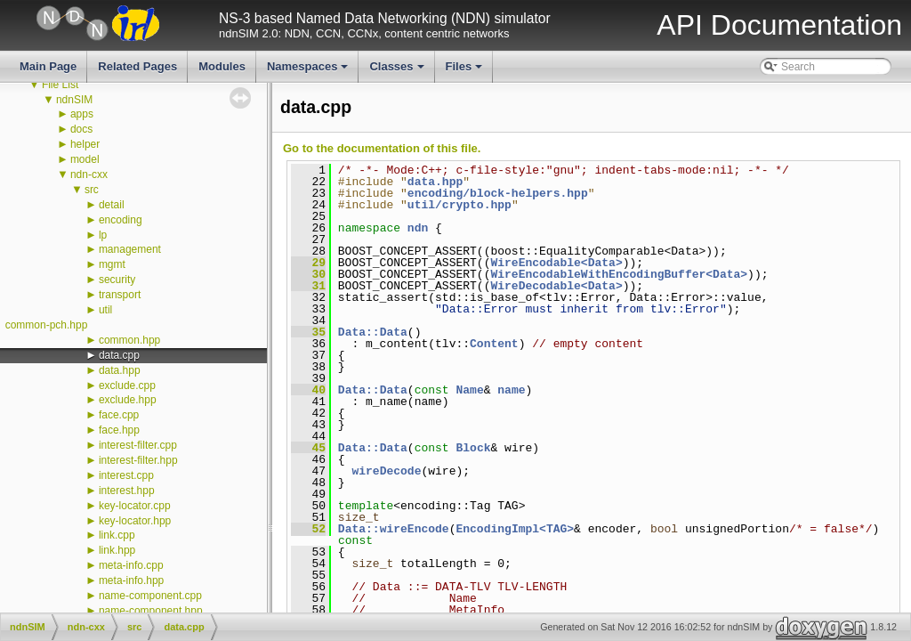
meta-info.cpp (131, 565)
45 (308, 448)
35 (308, 332)
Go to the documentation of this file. (381, 148)
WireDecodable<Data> (556, 286)
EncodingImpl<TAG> (515, 529)
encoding (120, 220)
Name (469, 390)
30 (308, 274)
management (130, 249)
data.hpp (120, 370)
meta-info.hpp (131, 580)
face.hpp (119, 430)
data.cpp (119, 355)
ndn (417, 228)
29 (308, 263)
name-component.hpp (151, 610)
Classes (397, 71)
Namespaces (309, 71)
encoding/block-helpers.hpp (497, 193)
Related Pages (137, 66)
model (85, 159)
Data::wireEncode (393, 529)
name (511, 390)
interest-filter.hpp (138, 460)
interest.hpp (127, 490)
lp (103, 235)
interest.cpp (126, 475)
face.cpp (119, 415)
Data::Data (372, 332)
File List (60, 84)
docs (81, 129)
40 (308, 390)
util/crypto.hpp (459, 205)
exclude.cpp (127, 385)
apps (81, 114)
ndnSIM (74, 99)
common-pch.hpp (46, 325)
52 (308, 529)
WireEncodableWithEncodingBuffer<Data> (618, 274)
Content (494, 344)
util (105, 310)
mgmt (112, 264)
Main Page (48, 66)
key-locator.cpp (135, 505)
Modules (222, 66)
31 (308, 286)
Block (473, 448)
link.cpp (117, 535)
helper (85, 144)
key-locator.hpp (135, 521)
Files (466, 71)
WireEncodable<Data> (556, 263)
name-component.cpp (150, 595)
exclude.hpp (128, 400)
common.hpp (129, 340)
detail (112, 205)
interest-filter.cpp (138, 445)
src (92, 189)
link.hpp (117, 550)
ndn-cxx (89, 174)
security (117, 279)
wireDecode (386, 471)
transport (120, 294)
